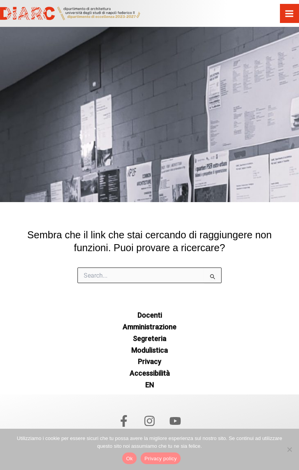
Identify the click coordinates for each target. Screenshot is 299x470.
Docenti (149, 315)
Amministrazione (149, 327)
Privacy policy (160, 458)
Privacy (149, 361)
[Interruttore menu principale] (289, 13)
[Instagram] (149, 421)
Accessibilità (150, 373)
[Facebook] (124, 421)
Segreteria (149, 338)
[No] (289, 449)
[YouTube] (175, 421)
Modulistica (149, 350)
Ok (129, 458)
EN (149, 385)
